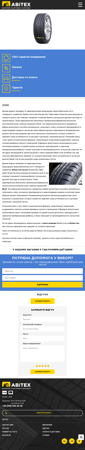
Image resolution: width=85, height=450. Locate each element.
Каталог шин (7, 425)
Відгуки (45, 428)
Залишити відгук (42, 301)
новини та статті (9, 432)
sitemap (45, 435)
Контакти (6, 435)
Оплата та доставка (51, 432)
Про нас (5, 428)
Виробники (47, 425)
